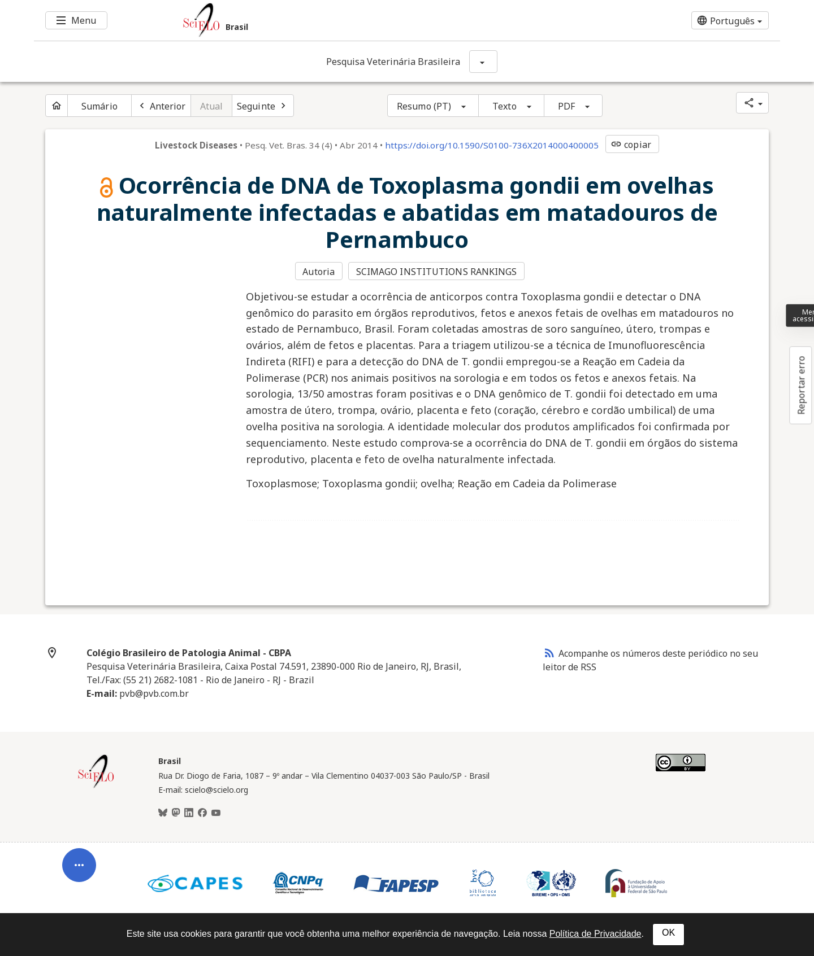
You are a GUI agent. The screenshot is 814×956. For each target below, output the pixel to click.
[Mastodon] (176, 813)
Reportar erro (801, 385)
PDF (566, 106)
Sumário (99, 106)
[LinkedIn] (188, 813)
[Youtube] (215, 813)
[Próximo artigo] (263, 105)
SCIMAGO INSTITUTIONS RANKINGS (436, 271)
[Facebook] (202, 813)
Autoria (318, 271)
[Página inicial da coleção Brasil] (96, 786)
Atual (211, 106)
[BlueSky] (162, 813)
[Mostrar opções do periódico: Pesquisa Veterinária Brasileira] (483, 61)
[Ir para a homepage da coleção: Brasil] (345, 20)
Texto (504, 106)
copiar (630, 144)
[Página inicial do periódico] (56, 105)
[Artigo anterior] (161, 105)
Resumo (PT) (424, 106)
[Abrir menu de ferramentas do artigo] (79, 871)
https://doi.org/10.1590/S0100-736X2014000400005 (492, 145)
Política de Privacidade (595, 933)
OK (668, 932)
